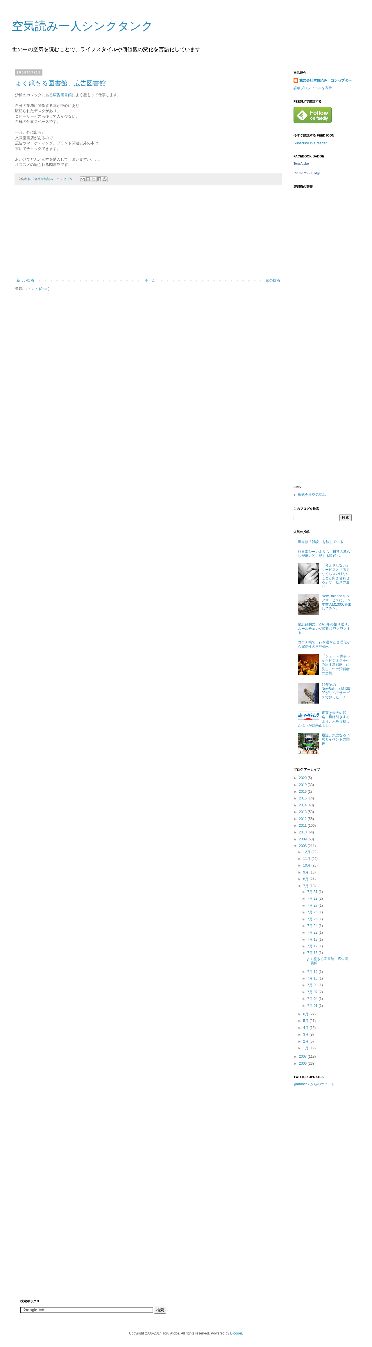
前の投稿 (273, 280)
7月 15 (313, 972)
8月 (306, 879)
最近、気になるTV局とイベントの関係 (336, 739)
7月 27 (313, 905)
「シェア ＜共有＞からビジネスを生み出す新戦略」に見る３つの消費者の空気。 (336, 664)
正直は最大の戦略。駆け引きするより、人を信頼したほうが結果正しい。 (324, 719)
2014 (303, 805)
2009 (303, 839)
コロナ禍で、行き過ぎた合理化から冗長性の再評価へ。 (324, 644)
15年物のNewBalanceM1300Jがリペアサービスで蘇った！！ (336, 691)
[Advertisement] (148, 234)
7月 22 (313, 932)
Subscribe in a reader (310, 143)
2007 (303, 1056)
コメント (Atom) (36, 289)
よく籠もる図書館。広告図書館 (60, 83)
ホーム (150, 280)
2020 (303, 778)
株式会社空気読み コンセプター (325, 80)
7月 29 (313, 898)
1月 (306, 1048)
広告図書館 (62, 95)
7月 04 (313, 999)
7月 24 (313, 926)
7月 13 (313, 978)
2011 (303, 826)
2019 (303, 785)
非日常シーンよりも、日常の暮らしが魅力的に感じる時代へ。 (324, 554)
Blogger (236, 1333)
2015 (303, 798)
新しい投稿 (25, 280)
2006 (303, 1063)
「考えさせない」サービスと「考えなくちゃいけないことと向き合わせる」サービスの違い (336, 575)
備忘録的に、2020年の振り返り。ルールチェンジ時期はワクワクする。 (324, 628)
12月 (307, 852)
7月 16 (313, 953)
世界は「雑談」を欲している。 (322, 542)
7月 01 (313, 1006)
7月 (306, 886)
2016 (303, 792)
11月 (307, 859)
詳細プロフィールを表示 (313, 88)
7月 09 (313, 985)
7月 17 (313, 946)
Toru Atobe (301, 163)
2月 (306, 1041)
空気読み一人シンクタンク (82, 25)
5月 (306, 1021)
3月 (306, 1034)
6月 (306, 1014)
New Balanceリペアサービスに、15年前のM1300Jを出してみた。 (337, 602)
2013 (303, 812)
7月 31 (313, 892)
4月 (306, 1028)
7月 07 (313, 992)
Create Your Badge (307, 173)
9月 (306, 872)
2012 (303, 819)
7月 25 (313, 919)
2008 (303, 846)
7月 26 (313, 912)
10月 (307, 865)
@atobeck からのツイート (314, 1084)
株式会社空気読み (312, 495)
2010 (303, 832)
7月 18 (313, 939)
